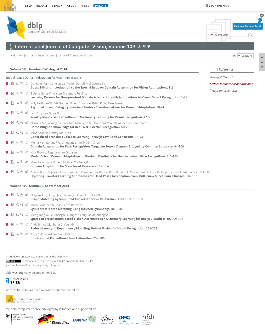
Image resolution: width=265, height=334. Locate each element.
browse (42, 5)
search (57, 5)
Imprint (55, 265)
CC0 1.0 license (81, 261)
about (71, 5)
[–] (216, 69)
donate (100, 5)
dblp (28, 5)
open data (56, 261)
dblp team (62, 256)
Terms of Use (23, 265)
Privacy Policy (41, 265)
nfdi (84, 5)
